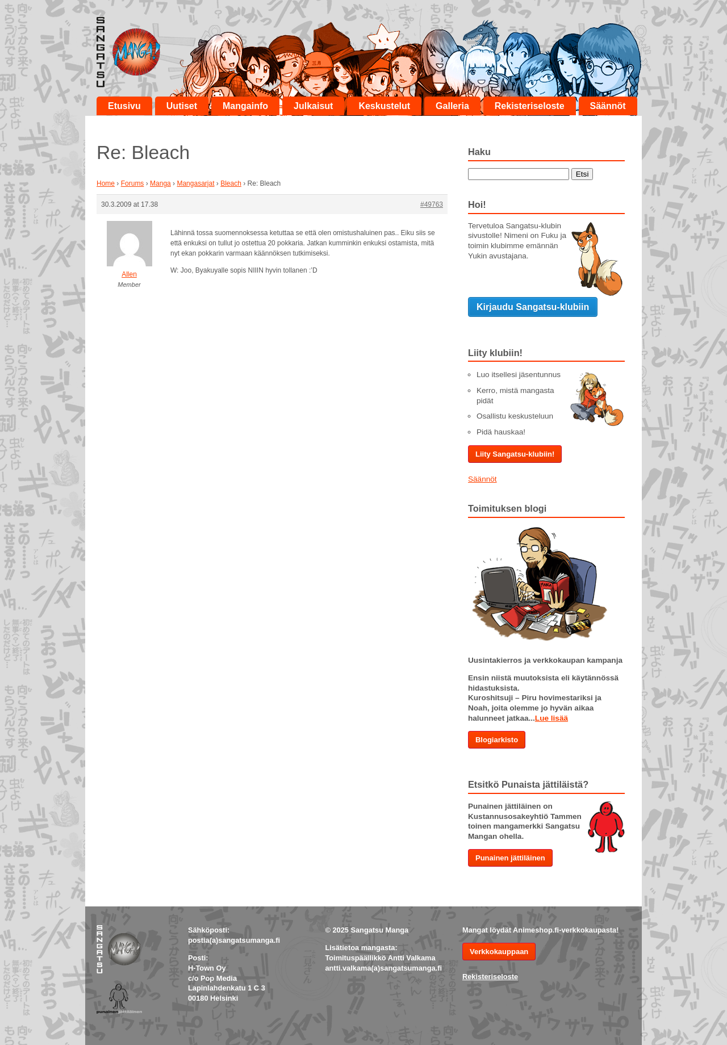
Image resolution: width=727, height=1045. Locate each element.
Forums (132, 183)
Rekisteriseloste (530, 106)
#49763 (431, 204)
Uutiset (181, 106)
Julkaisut (313, 106)
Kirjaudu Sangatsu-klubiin (533, 307)
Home (106, 183)
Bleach (230, 183)
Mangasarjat (195, 183)
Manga (160, 183)
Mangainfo (245, 106)
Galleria (452, 106)
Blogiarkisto (496, 739)
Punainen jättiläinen (510, 858)
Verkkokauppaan (499, 951)
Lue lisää (551, 718)
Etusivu (124, 106)
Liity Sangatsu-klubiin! (514, 454)
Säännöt (608, 106)
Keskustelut (384, 106)
